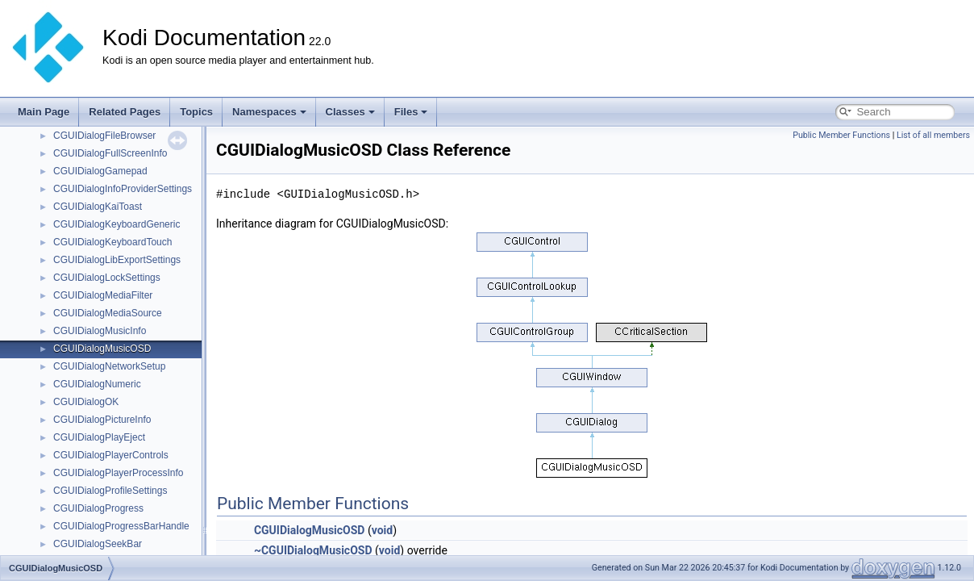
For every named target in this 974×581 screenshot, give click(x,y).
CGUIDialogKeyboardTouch (112, 242)
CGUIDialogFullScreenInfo (110, 153)
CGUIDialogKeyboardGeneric (116, 224)
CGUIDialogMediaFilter (102, 295)
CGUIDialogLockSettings (106, 277)
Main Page (43, 112)
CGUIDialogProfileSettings (110, 490)
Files (411, 112)
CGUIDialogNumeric (97, 384)
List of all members (933, 135)
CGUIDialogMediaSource (107, 313)
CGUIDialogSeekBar (97, 544)
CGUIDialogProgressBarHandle (121, 526)
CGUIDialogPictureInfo (102, 419)
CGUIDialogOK (86, 402)
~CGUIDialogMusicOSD (313, 550)
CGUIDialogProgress (98, 508)
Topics (196, 112)
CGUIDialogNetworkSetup (109, 366)
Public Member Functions (841, 135)
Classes (350, 112)
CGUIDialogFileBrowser (104, 135)
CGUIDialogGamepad (100, 171)
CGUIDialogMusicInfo (99, 330)
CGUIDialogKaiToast (97, 206)
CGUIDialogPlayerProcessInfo (118, 473)
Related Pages (124, 112)
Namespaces (269, 112)
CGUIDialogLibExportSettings (117, 259)
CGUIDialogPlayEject (99, 437)
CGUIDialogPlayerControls (111, 455)
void (382, 530)
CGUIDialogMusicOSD (102, 348)
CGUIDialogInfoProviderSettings (122, 188)
